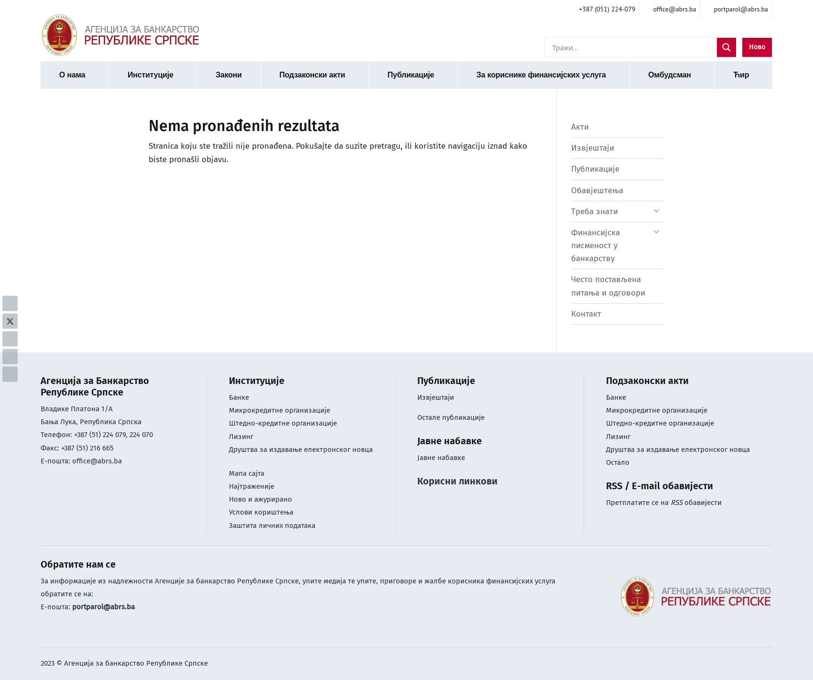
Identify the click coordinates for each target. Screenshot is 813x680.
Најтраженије (251, 486)
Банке (239, 397)
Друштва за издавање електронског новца (301, 449)
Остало (617, 462)
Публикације (411, 75)
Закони (229, 75)
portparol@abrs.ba (103, 607)
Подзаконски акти (312, 75)
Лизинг (242, 436)
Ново (757, 47)
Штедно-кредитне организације (283, 423)
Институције (150, 75)
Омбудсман (669, 75)
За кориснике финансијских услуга (541, 75)
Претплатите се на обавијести (664, 502)
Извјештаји (592, 148)
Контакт (586, 314)
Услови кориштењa (261, 512)
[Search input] (633, 47)
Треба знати (594, 212)
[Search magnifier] (726, 47)
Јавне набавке (441, 457)
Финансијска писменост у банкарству (595, 245)
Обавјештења (597, 191)
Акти (580, 127)
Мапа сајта (246, 473)
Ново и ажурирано (260, 499)
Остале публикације (451, 417)
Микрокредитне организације (279, 410)
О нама (72, 75)
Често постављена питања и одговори (608, 285)
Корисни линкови (457, 481)
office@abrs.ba (97, 461)
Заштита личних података (272, 525)
